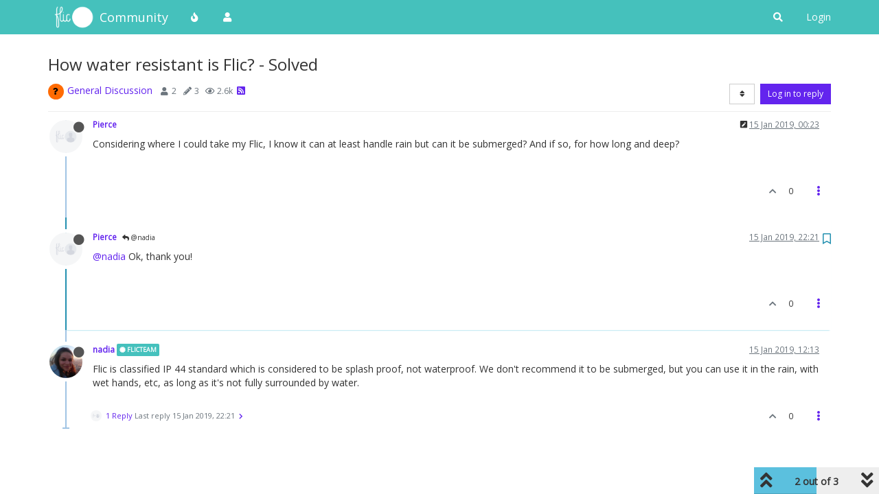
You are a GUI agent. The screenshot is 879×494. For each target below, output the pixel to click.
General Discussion (109, 90)
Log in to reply (795, 93)
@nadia (138, 237)
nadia (104, 349)
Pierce (105, 124)
